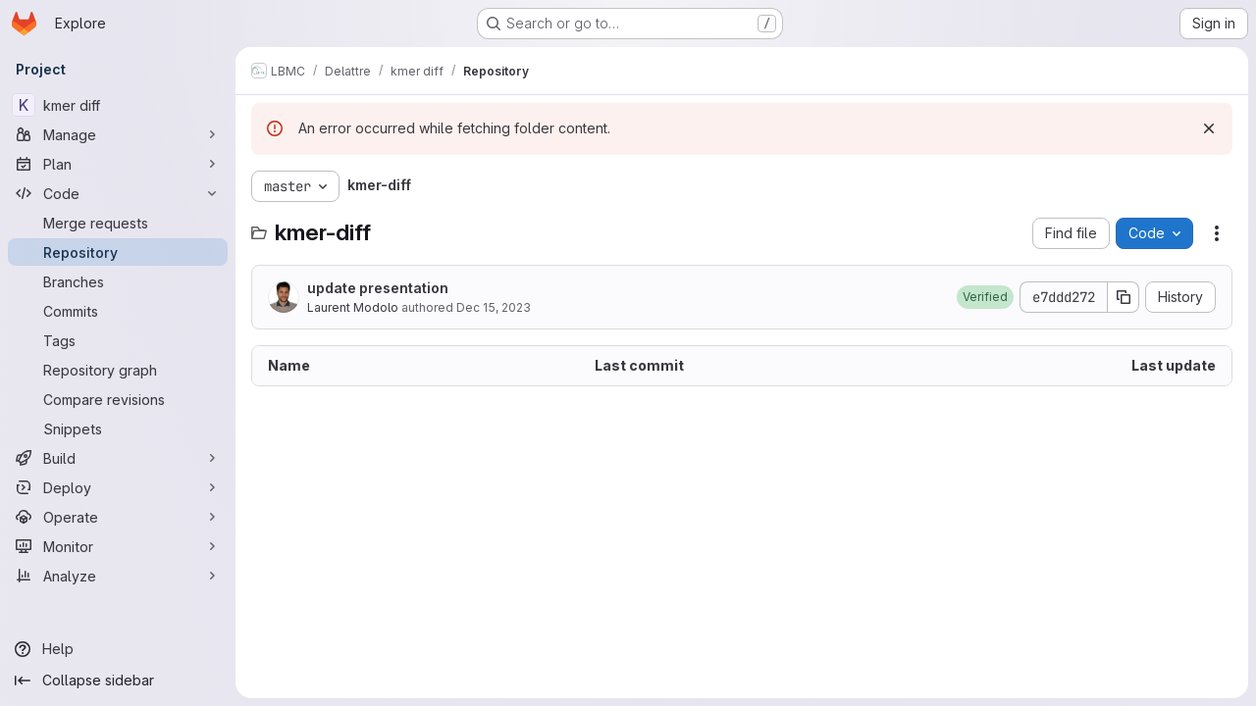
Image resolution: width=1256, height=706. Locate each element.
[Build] (118, 458)
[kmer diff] (118, 105)
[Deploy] (118, 487)
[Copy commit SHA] (1123, 297)
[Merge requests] (118, 222)
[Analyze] (118, 575)
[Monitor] (118, 546)
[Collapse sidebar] (118, 680)
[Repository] (118, 252)
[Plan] (118, 163)
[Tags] (118, 340)
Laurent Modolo (352, 307)
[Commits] (118, 311)
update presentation (377, 287)
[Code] (118, 193)
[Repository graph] (118, 369)
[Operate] (118, 516)
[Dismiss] (1209, 128)
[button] (985, 297)
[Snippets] (118, 428)
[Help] (118, 649)
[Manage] (118, 134)
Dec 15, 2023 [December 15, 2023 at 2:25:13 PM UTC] (493, 307)
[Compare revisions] (118, 399)
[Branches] (118, 281)
